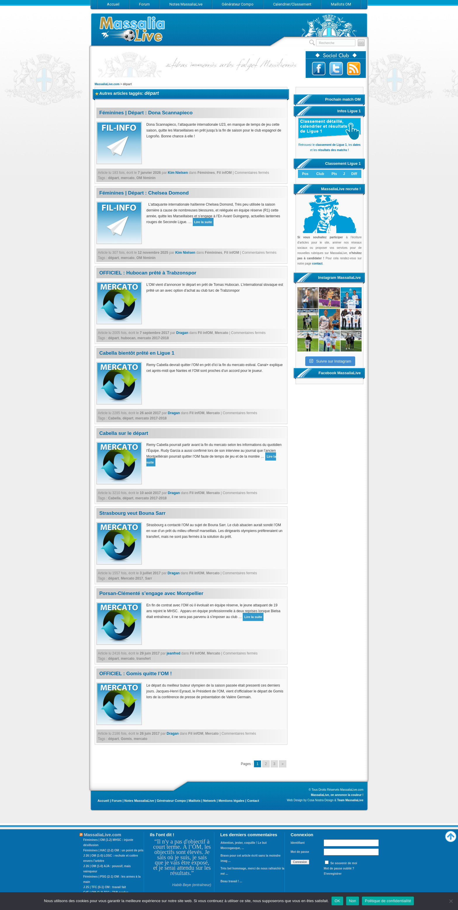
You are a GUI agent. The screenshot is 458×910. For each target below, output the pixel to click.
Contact (253, 800)
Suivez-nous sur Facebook (318, 68)
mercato (128, 178)
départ (113, 178)
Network (209, 800)
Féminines (206, 173)
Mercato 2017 (132, 578)
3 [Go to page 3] (274, 764)
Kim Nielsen (178, 173)
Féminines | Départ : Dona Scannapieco (145, 113)
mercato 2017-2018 (153, 338)
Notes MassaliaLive (139, 800)
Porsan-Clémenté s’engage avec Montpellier (151, 593)
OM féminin (145, 178)
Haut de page (450, 835)
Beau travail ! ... (231, 881)
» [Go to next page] (283, 764)
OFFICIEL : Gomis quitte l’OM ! (135, 673)
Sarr (148, 578)
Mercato (221, 333)
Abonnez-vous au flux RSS (353, 68)
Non (352, 901)
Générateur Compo (171, 800)
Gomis (126, 739)
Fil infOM (224, 173)
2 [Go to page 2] (266, 764)
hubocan (128, 338)
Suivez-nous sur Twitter (336, 68)
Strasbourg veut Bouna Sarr (132, 513)
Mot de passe (300, 851)
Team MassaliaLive (350, 800)
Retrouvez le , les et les (329, 145)
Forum (117, 800)
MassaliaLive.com (132, 29)
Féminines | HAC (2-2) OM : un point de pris (113, 850)
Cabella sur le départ (123, 433)
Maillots (194, 800)
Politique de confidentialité (388, 901)
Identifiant (298, 842)
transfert (143, 659)
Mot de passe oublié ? (339, 868)
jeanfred (174, 653)
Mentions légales (231, 800)
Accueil (103, 800)
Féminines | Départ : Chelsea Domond (144, 193)
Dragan (182, 333)
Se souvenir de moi (343, 863)
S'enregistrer (332, 873)
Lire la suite (203, 222)
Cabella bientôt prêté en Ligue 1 (136, 353)
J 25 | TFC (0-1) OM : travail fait (104, 887)
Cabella (114, 418)
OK (337, 901)
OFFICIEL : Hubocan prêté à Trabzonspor (147, 273)
